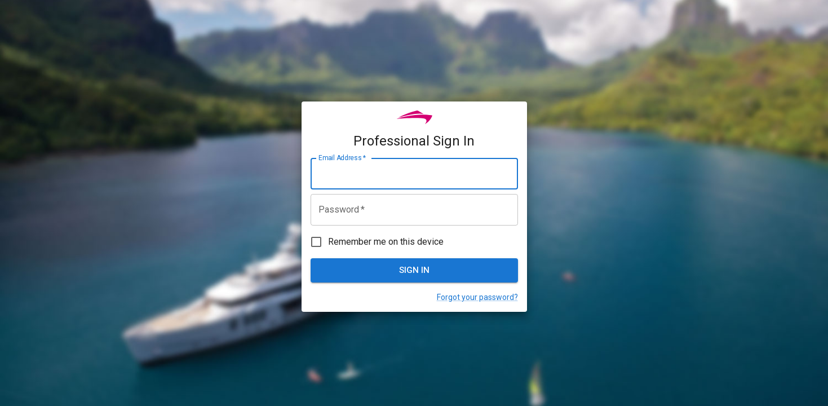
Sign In (414, 270)
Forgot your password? (477, 297)
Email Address (342, 158)
